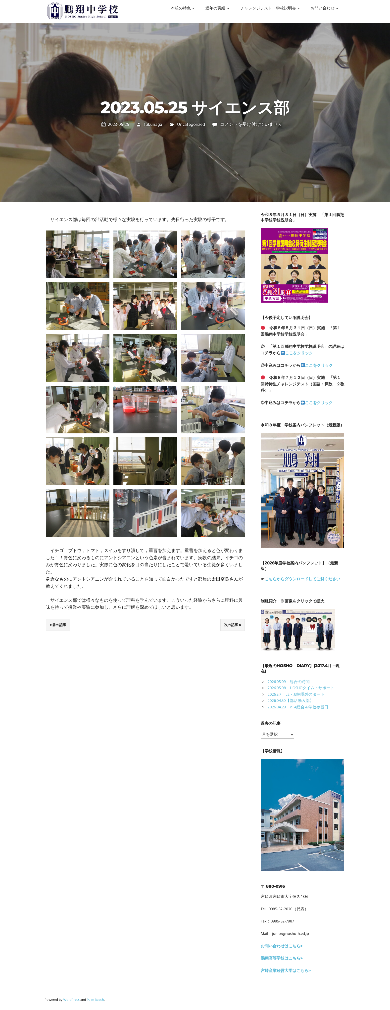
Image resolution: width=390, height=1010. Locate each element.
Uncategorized (191, 124)
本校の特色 (181, 8)
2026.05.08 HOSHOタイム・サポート (301, 688)
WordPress (71, 1000)
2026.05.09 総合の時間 (289, 682)
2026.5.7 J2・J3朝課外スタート (296, 694)
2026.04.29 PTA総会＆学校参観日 (298, 707)
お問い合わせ (323, 8)
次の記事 (231, 625)
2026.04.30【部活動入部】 (291, 701)
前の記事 (59, 625)
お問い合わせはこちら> (282, 946)
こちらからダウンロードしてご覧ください (302, 579)
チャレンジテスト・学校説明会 (268, 8)
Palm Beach (95, 1000)
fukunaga (153, 124)
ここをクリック (299, 353)
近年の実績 (215, 8)
